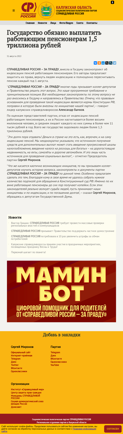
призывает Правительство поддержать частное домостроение (61, 231)
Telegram (15, 358)
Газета (79, 22)
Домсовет (16, 407)
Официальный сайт (20, 352)
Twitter (14, 365)
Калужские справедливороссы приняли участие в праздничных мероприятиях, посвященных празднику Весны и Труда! (54, 245)
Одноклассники (19, 371)
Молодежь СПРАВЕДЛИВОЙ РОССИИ (25, 397)
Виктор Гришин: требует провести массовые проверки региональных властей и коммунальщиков (56, 224)
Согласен (113, 429)
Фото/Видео (66, 22)
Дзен (13, 362)
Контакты (92, 22)
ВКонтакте (16, 368)
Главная (30, 22)
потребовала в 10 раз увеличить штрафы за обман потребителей (53, 238)
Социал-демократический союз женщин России (27, 402)
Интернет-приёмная (21, 355)
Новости (42, 22)
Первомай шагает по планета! (27, 253)
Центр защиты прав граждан (26, 392)
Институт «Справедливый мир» (27, 389)
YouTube (55, 365)
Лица (53, 22)
